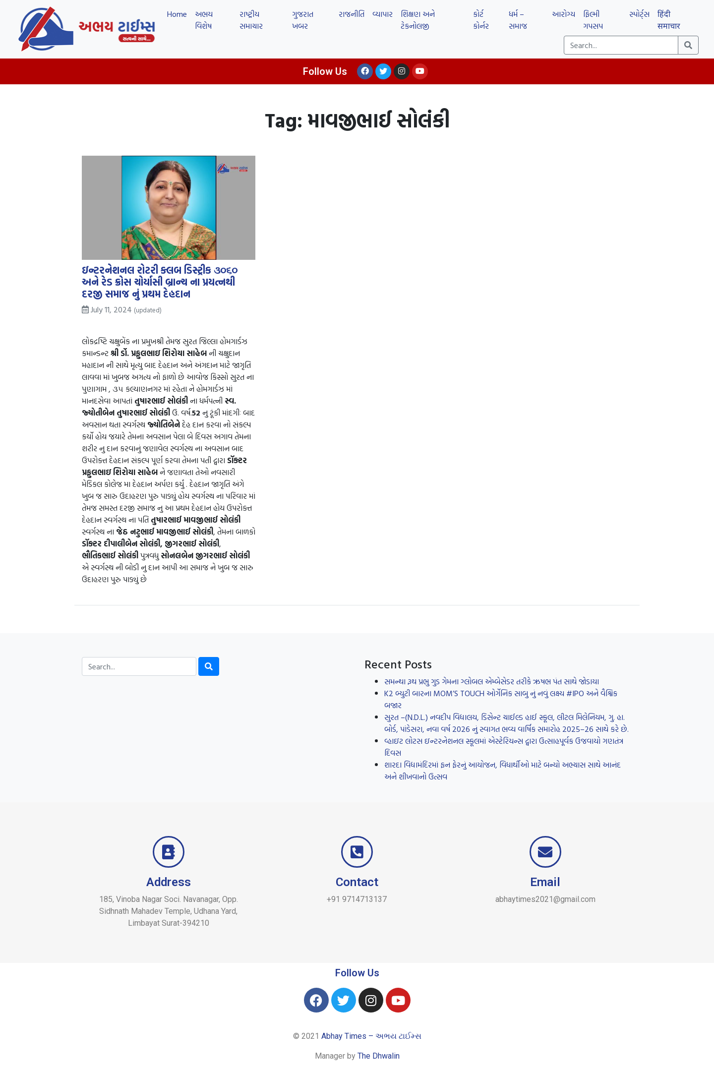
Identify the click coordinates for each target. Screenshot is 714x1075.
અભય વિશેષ (204, 20)
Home (177, 14)
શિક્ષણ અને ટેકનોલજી (418, 20)
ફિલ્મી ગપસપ (593, 20)
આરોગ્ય (563, 14)
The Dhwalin (378, 1056)
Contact (357, 882)
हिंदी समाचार (668, 20)
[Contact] (357, 852)
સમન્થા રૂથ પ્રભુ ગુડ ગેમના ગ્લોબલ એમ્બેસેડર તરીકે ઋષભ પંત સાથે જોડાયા (491, 681)
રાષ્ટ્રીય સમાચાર (251, 20)
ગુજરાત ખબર (302, 20)
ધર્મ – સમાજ (518, 20)
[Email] (545, 852)
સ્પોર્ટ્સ (639, 14)
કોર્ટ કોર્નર (481, 20)
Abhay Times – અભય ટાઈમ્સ (371, 1036)
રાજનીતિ (351, 14)
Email (545, 882)
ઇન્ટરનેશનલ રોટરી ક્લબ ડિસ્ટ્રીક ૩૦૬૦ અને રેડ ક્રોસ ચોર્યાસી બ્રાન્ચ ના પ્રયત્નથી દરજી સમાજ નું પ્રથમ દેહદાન (160, 281)
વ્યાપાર (382, 14)
